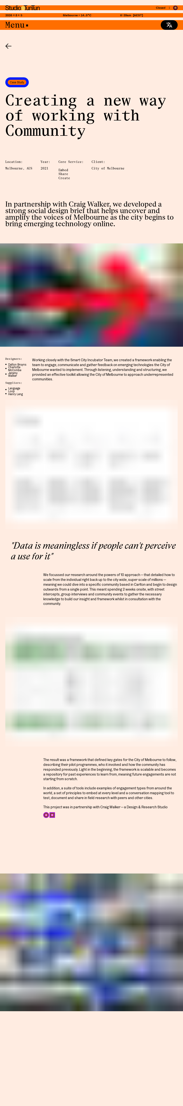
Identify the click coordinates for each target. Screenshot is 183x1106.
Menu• (17, 25)
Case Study (17, 82)
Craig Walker (89, 204)
